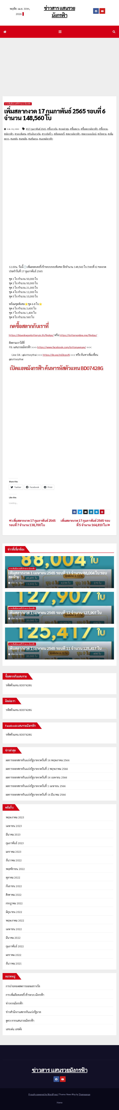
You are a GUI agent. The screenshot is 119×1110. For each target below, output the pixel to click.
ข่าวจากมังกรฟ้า (14, 1003)
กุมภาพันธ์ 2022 (15, 946)
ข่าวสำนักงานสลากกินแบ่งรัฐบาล (23, 1012)
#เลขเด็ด (23, 138)
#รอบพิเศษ (20, 133)
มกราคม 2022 (13, 955)
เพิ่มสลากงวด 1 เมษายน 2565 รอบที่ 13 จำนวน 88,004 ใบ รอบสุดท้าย (57, 574)
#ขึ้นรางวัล (52, 128)
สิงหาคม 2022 (13, 894)
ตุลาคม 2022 (13, 877)
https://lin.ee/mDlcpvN (56, 354)
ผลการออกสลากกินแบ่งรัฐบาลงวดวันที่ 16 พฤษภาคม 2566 (38, 760)
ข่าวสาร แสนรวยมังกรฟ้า (59, 1070)
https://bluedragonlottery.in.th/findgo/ (31, 335)
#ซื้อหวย (103, 128)
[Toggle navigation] (60, 32)
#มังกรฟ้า (8, 133)
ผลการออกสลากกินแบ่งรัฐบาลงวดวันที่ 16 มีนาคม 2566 (36, 794)
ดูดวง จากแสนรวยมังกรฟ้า (20, 1020)
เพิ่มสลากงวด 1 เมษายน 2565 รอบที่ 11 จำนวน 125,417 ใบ (54, 648)
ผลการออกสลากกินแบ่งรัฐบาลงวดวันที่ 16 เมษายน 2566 (36, 777)
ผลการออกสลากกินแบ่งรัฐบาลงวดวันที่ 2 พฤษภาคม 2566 (37, 768)
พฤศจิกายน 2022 (15, 869)
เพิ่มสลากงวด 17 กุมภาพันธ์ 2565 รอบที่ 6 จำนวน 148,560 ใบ (54, 114)
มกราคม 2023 (13, 851)
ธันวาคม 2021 (14, 963)
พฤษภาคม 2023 (15, 817)
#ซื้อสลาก (74, 128)
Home (59, 1102)
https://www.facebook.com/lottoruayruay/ (61, 347)
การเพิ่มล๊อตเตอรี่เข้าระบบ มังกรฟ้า (18, 104)
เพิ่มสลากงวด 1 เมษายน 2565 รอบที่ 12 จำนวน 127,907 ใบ (54, 612)
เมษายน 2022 (14, 929)
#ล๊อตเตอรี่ (59, 133)
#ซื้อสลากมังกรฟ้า (89, 128)
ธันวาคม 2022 (14, 860)
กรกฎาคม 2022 (14, 903)
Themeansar (84, 1094)
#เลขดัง (14, 138)
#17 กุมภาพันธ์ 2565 (36, 128)
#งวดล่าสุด (64, 128)
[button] (114, 31)
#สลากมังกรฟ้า (73, 133)
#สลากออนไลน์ (88, 133)
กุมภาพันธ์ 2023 (15, 843)
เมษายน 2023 (14, 826)
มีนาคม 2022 (13, 937)
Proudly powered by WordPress (43, 1094)
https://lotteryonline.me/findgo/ (78, 335)
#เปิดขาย (102, 133)
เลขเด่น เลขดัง (14, 1029)
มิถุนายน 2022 (14, 912)
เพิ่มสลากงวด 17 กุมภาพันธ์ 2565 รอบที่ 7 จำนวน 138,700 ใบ (32, 522)
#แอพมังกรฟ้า (46, 138)
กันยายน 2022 (14, 886)
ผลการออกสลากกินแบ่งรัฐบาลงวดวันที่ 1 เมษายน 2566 (36, 786)
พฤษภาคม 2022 (15, 920)
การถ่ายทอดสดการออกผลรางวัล (23, 986)
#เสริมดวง (33, 138)
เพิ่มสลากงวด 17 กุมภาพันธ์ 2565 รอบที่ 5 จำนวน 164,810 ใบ (85, 522)
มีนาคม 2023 (13, 834)
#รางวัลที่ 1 (47, 133)
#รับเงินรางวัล (34, 133)
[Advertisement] (59, 62)
